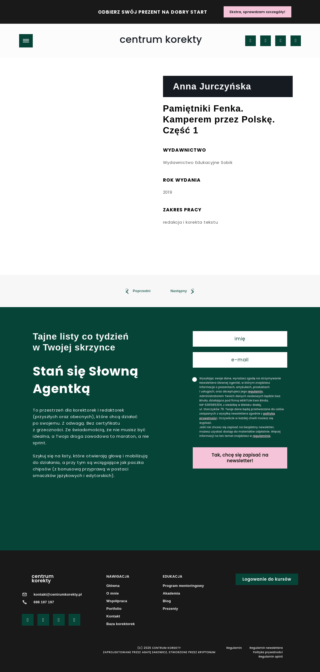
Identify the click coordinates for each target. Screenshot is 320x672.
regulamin (255, 391)
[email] (240, 360)
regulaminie (262, 436)
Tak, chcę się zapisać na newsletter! (240, 458)
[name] (240, 339)
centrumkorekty (43, 578)
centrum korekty (161, 39)
